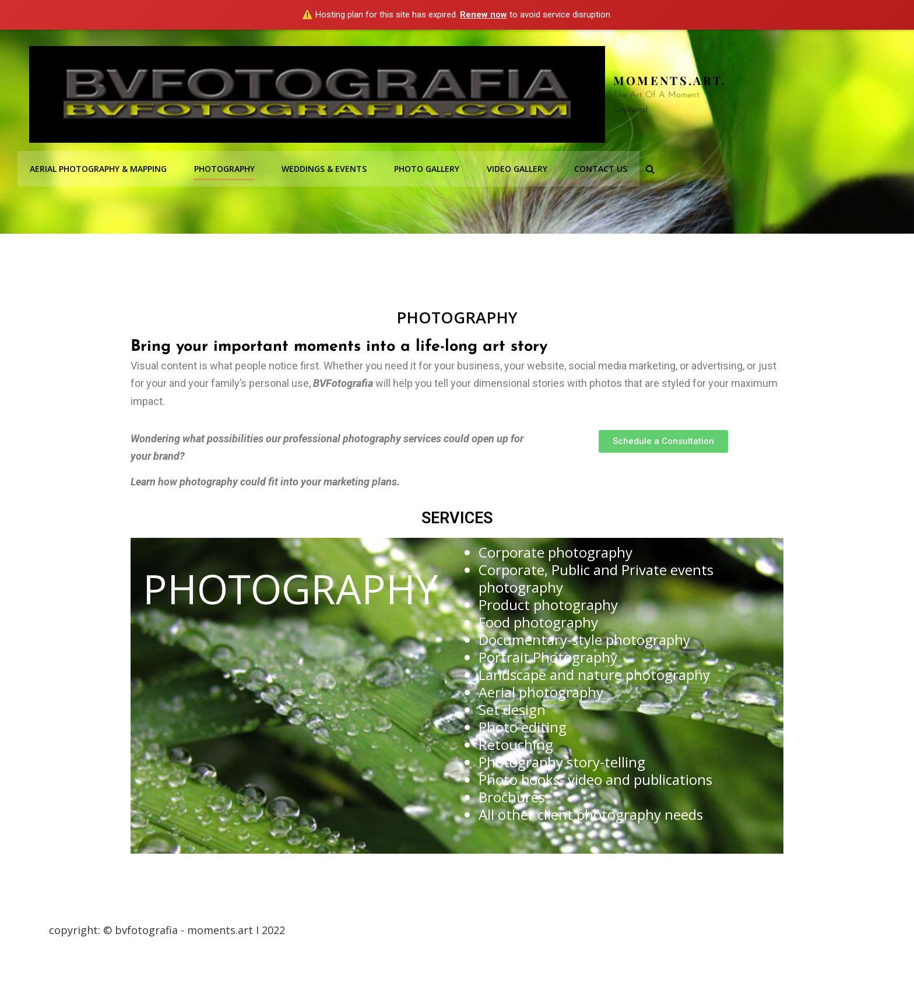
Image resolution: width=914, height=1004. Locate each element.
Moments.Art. (670, 80)
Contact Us (595, 166)
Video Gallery (512, 166)
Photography (222, 166)
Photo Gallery (423, 166)
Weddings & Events (321, 166)
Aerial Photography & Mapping (97, 166)
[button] (663, 441)
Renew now (483, 14)
